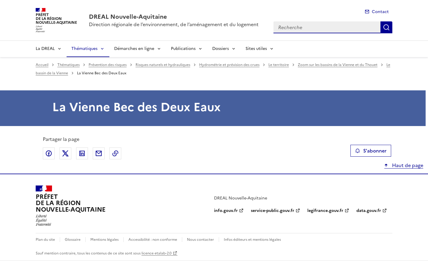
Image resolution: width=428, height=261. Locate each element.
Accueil (42, 64)
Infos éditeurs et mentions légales (252, 239)
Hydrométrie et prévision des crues (229, 64)
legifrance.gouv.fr (325, 210)
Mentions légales (104, 239)
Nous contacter (200, 239)
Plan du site (45, 239)
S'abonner (370, 150)
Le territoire (278, 64)
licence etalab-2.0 (156, 253)
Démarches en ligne (134, 48)
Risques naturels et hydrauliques (163, 64)
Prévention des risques (108, 64)
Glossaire (73, 239)
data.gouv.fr (368, 210)
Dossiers (220, 48)
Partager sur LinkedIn (82, 153)
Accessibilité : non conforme (152, 239)
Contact (380, 12)
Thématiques (84, 48)
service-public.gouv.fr (272, 210)
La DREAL (45, 48)
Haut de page (407, 165)
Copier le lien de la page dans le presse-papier (115, 153)
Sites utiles (256, 48)
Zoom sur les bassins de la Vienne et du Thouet (337, 64)
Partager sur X (65, 153)
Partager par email (99, 153)
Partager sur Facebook (49, 153)
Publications (183, 48)
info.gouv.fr (226, 210)
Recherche (386, 27)
